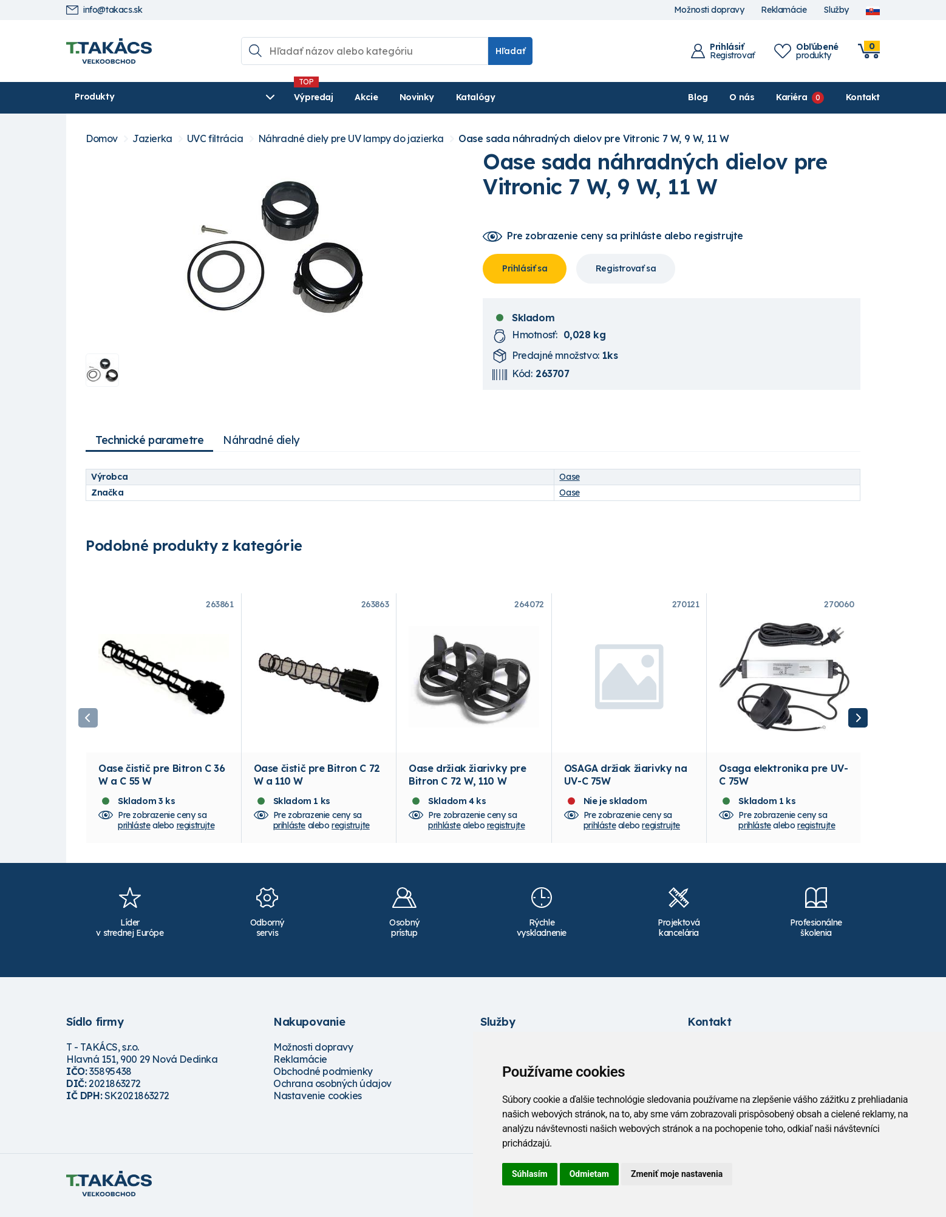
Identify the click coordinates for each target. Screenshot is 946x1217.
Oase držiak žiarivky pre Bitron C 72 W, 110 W (467, 778)
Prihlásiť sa (524, 268)
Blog (697, 97)
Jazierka (152, 139)
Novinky (354, 97)
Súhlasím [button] (530, 1174)
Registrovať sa (626, 268)
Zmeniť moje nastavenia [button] (677, 1174)
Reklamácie (783, 10)
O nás (741, 97)
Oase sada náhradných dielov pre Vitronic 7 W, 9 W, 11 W (593, 139)
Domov (102, 139)
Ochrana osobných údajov (332, 1087)
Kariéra (791, 97)
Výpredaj (251, 97)
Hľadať (510, 51)
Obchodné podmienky (323, 1075)
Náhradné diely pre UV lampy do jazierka (351, 139)
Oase (569, 476)
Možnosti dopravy (709, 10)
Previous (88, 720)
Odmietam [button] (589, 1174)
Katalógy (413, 97)
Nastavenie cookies (317, 1099)
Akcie (303, 97)
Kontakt (863, 97)
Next (858, 720)
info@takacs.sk (104, 10)
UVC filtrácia (215, 139)
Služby (836, 10)
